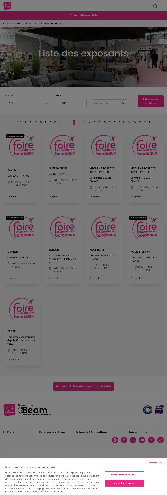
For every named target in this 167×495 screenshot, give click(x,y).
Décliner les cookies (155, 462)
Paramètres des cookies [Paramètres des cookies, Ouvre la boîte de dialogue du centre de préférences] (124, 474)
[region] (83, 476)
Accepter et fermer (124, 483)
